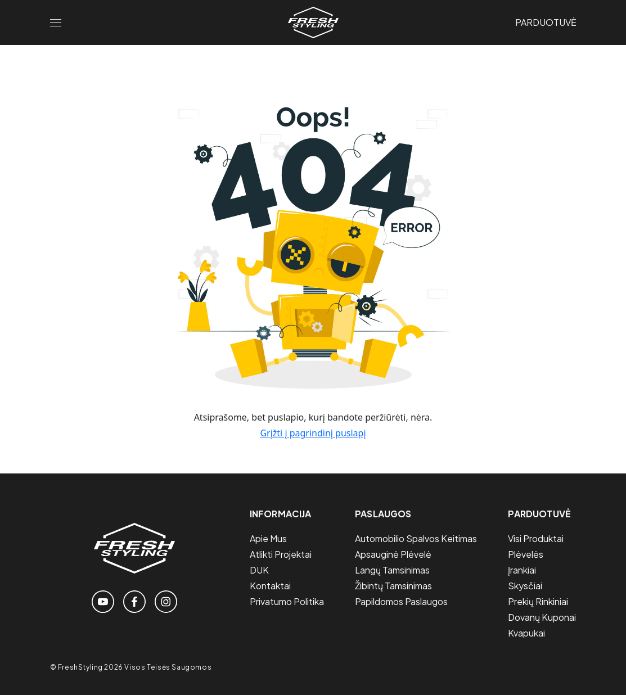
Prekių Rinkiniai (538, 601)
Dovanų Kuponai (542, 617)
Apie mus (268, 538)
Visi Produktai (536, 538)
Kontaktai (270, 586)
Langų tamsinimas (392, 570)
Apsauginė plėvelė (393, 554)
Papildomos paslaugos (401, 601)
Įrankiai (522, 570)
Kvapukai (526, 633)
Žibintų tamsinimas (393, 586)
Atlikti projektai (281, 554)
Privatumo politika (287, 601)
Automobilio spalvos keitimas (416, 538)
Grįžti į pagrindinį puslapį (313, 433)
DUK (259, 570)
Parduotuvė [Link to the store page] (546, 22)
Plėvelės (525, 554)
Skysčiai (525, 586)
